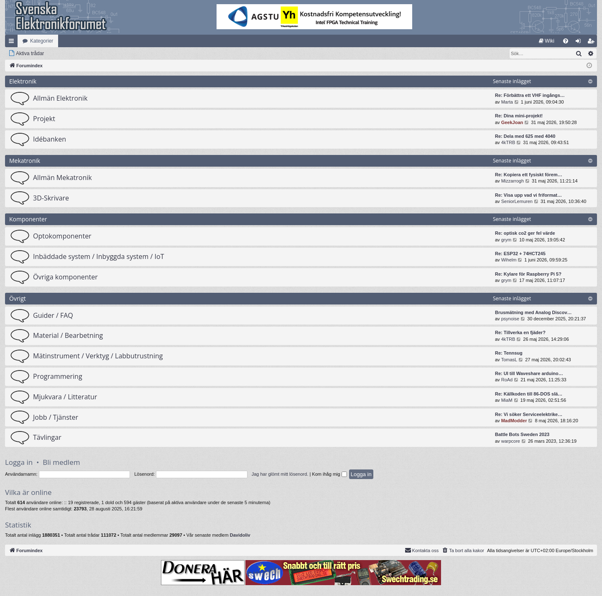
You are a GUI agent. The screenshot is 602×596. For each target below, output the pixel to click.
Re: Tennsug (509, 352)
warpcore (510, 441)
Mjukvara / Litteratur (65, 396)
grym (506, 239)
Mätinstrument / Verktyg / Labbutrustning (98, 355)
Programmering (57, 376)
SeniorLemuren (517, 201)
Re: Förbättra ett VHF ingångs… (530, 95)
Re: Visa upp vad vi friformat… (528, 195)
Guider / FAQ (53, 315)
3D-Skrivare (51, 198)
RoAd (507, 379)
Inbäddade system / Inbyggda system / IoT (98, 256)
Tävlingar (47, 437)
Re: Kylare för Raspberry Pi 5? (528, 273)
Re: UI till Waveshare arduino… (529, 373)
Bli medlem (61, 462)
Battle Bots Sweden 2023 (522, 434)
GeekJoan (512, 122)
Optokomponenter (62, 236)
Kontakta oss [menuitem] (422, 550)
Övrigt (17, 298)
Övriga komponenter (65, 277)
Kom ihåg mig (329, 474)
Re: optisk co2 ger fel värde (525, 233)
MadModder (514, 420)
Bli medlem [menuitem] (592, 42)
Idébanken (49, 139)
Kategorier (41, 41)
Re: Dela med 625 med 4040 (525, 136)
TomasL (509, 359)
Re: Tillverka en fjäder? (520, 332)
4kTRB (508, 142)
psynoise (510, 318)
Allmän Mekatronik (62, 177)
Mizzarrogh (512, 180)
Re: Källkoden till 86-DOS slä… (528, 393)
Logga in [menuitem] (580, 42)
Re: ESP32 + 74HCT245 (520, 253)
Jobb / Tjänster (55, 417)
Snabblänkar (13, 42)
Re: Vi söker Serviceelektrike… (528, 414)
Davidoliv (240, 535)
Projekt (44, 118)
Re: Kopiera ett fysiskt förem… (528, 174)
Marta (507, 101)
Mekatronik (24, 161)
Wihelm (509, 259)
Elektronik (22, 81)
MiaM (507, 400)
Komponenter (28, 219)
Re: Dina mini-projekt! (519, 115)
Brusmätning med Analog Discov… (533, 312)
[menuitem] (546, 41)
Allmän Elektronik (60, 98)
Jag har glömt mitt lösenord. (280, 474)
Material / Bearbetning (68, 335)
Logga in (19, 462)
